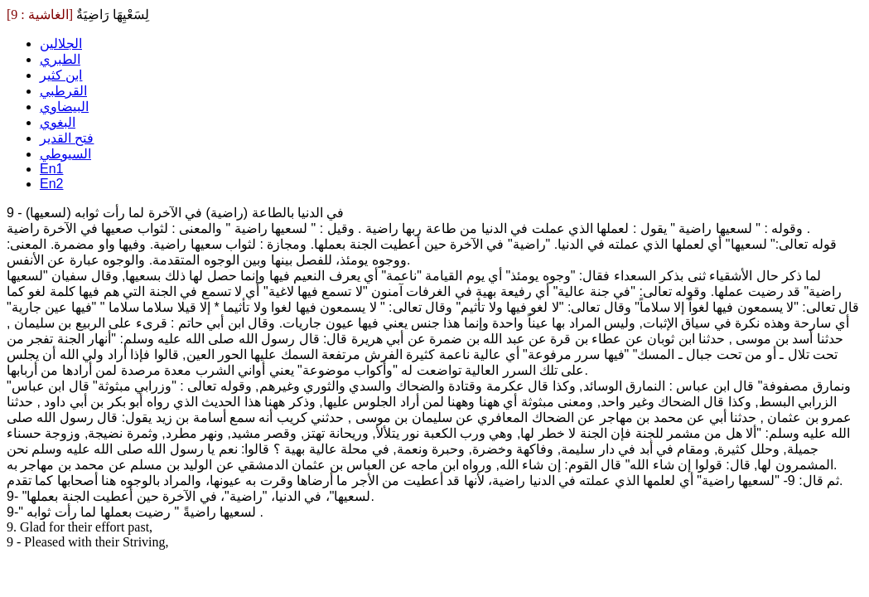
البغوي (57, 122)
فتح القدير (67, 138)
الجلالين (61, 43)
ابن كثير (61, 75)
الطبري (60, 59)
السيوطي (65, 154)
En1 (51, 169)
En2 (51, 184)
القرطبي (63, 91)
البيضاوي (64, 107)
